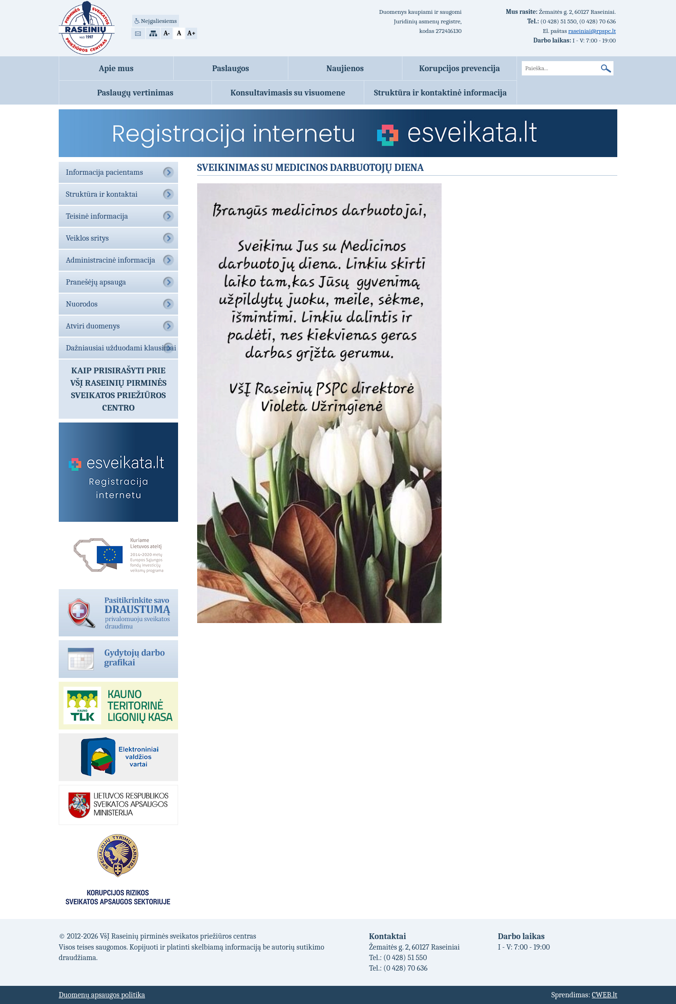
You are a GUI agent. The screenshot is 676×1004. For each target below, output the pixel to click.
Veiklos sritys (87, 238)
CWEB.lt (604, 995)
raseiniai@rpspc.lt (592, 30)
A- (166, 33)
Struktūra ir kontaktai (101, 194)
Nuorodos (81, 303)
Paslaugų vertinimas (135, 92)
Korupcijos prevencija (459, 68)
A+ (191, 33)
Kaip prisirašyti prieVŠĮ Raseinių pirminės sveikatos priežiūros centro (118, 389)
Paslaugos (230, 68)
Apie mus (116, 68)
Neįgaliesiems (159, 20)
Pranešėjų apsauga (96, 281)
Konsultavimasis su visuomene (288, 92)
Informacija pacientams (104, 172)
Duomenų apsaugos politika (102, 995)
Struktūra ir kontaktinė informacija (440, 92)
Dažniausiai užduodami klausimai (121, 347)
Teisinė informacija (97, 216)
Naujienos (345, 68)
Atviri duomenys (93, 325)
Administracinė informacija (110, 259)
